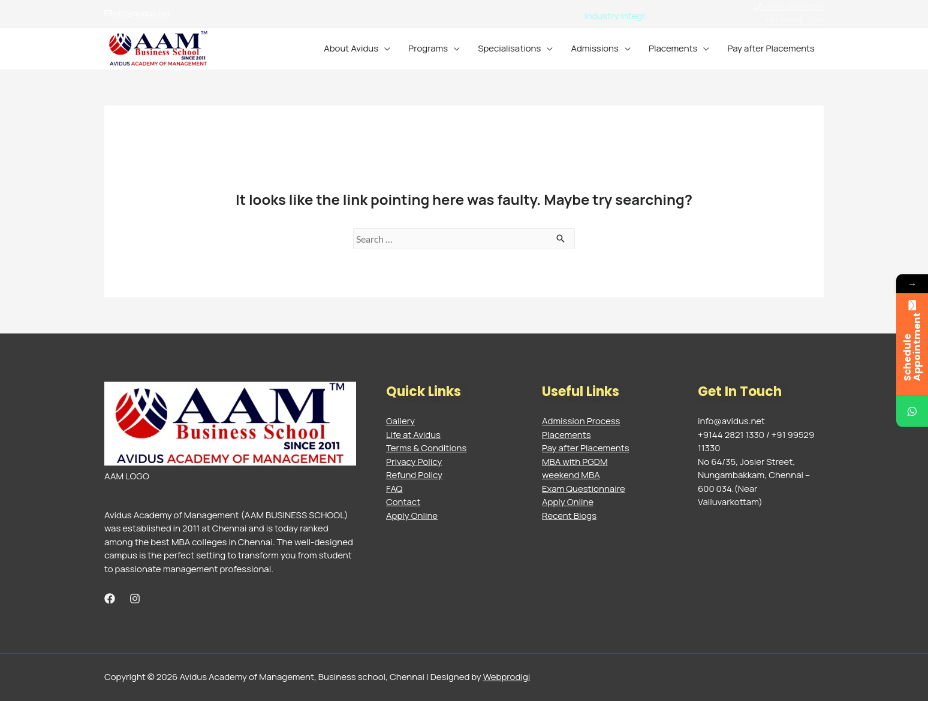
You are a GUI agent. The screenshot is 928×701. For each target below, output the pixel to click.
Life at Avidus (413, 434)
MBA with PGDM (575, 461)
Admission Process (581, 421)
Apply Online (412, 515)
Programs (428, 48)
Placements (673, 48)
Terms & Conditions (426, 448)
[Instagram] (134, 598)
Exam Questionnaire (583, 488)
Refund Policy (414, 475)
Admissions (595, 48)
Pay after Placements (771, 48)
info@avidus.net (137, 13)
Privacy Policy (414, 461)
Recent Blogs (569, 515)
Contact (403, 501)
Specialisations (509, 48)
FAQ (394, 488)
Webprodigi (507, 676)
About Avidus (351, 48)
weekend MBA (571, 475)
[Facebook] (109, 598)
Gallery (400, 421)
